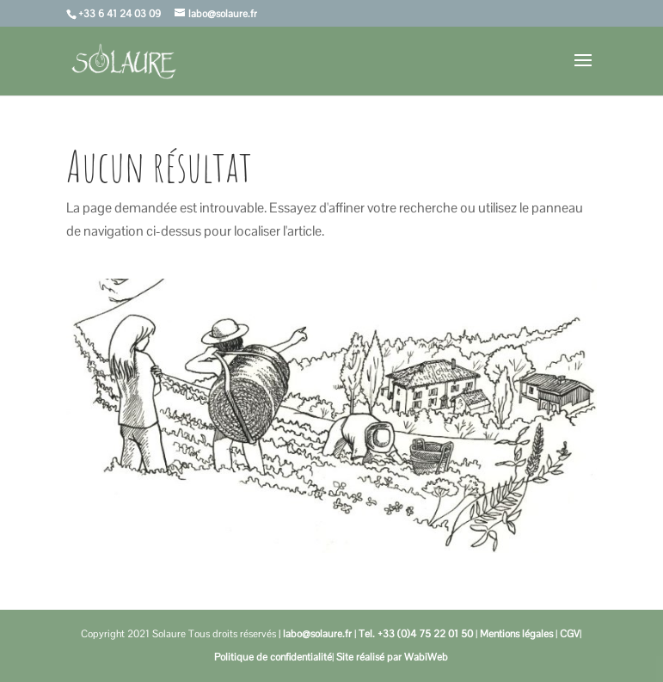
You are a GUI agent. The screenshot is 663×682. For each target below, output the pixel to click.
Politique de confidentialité (273, 657)
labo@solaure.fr (317, 634)
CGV (570, 634)
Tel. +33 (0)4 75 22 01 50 (416, 634)
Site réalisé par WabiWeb (392, 657)
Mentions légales (516, 634)
